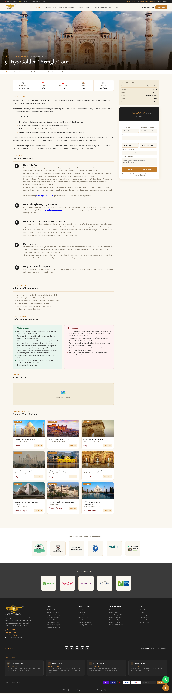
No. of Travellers (147, 143)
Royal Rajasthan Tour (85, 626)
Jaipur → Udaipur (114, 623)
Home (38, 7)
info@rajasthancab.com (147, 2)
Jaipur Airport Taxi (53, 618)
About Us (143, 611)
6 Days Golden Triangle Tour (59, 472)
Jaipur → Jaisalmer (115, 618)
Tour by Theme (85, 7)
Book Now (161, 7)
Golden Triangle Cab (115, 616)
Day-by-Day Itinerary (24, 72)
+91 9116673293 (10, 633)
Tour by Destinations (67, 7)
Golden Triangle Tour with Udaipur (61, 503)
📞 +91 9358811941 (148, 7)
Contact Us (143, 613)
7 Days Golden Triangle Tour (93, 440)
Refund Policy (144, 623)
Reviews (68, 72)
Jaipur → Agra (113, 613)
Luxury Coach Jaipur (53, 628)
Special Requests (128, 157)
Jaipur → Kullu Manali (116, 626)
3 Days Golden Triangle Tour (25, 440)
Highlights (39, 72)
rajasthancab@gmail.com (14, 636)
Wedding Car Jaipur (53, 626)
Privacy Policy (144, 618)
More (118, 7)
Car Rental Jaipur (52, 611)
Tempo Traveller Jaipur (54, 616)
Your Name (126, 128)
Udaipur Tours (82, 616)
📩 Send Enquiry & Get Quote (139, 170)
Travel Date (126, 143)
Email (124, 135)
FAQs (60, 72)
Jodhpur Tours (82, 613)
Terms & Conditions (146, 621)
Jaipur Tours (82, 611)
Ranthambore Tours (84, 623)
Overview (10, 72)
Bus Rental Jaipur (52, 621)
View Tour (39, 446)
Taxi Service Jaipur (53, 613)
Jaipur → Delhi (113, 611)
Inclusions (50, 72)
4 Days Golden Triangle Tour (59, 440)
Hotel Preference (129, 150)
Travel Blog (143, 616)
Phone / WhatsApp (147, 128)
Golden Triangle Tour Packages (19, 56)
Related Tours (80, 72)
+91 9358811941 (130, 2)
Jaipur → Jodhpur (115, 621)
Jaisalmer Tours (83, 618)
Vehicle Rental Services (103, 7)
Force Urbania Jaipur (53, 623)
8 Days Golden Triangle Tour (25, 472)
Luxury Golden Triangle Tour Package (96, 472)
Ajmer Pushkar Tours (84, 621)
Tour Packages (50, 7)
